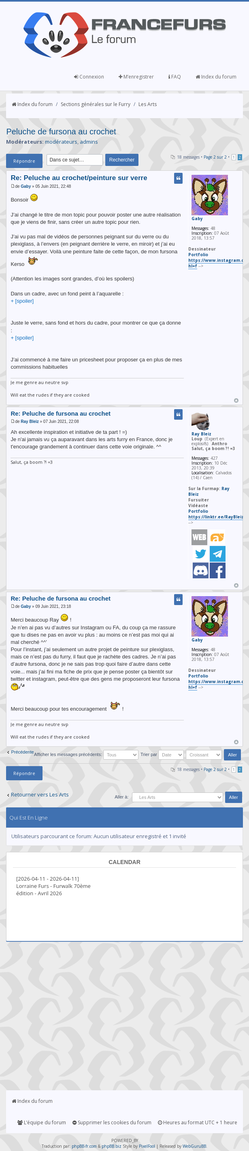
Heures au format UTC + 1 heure (197, 1122)
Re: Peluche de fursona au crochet (61, 413)
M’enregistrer (136, 76)
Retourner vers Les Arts (40, 794)
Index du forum (216, 76)
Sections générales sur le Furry (95, 104)
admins (89, 141)
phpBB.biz (111, 1146)
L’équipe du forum (41, 1122)
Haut (236, 400)
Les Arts (147, 104)
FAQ (174, 76)
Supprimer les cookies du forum (111, 1122)
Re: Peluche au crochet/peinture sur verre (79, 178)
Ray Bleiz (29, 421)
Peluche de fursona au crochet (61, 131)
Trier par (162, 754)
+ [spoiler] (22, 301)
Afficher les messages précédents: (86, 754)
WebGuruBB (194, 1146)
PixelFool (147, 1146)
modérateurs (61, 141)
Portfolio (198, 254)
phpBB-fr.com (84, 1146)
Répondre (24, 161)
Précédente (22, 752)
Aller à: (121, 796)
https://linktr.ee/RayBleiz (216, 517)
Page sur (215, 157)
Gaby (26, 186)
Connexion (89, 76)
